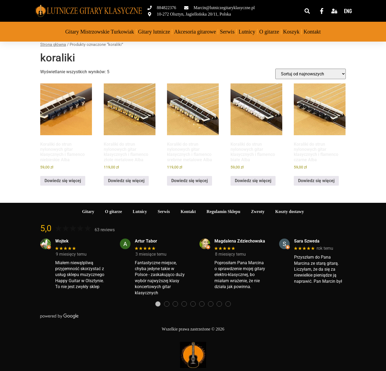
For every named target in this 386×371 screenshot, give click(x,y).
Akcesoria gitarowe (195, 32)
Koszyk (291, 32)
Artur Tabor (146, 241)
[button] (307, 11)
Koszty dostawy (289, 211)
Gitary (88, 211)
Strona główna (53, 44)
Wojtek (62, 241)
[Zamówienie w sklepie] (310, 74)
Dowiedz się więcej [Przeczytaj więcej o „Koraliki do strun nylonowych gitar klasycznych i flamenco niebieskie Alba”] (62, 180)
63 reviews (105, 229)
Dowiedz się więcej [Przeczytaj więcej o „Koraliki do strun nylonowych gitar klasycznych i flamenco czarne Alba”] (316, 180)
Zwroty (257, 211)
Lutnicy (247, 32)
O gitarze (269, 32)
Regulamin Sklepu (223, 211)
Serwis (227, 32)
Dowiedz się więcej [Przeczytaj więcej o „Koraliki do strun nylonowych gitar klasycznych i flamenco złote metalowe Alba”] (126, 180)
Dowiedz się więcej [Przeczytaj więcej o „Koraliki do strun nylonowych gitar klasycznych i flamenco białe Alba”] (253, 180)
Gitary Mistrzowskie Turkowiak (99, 32)
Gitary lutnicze (154, 32)
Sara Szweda (307, 241)
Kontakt (312, 32)
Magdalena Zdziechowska (239, 241)
